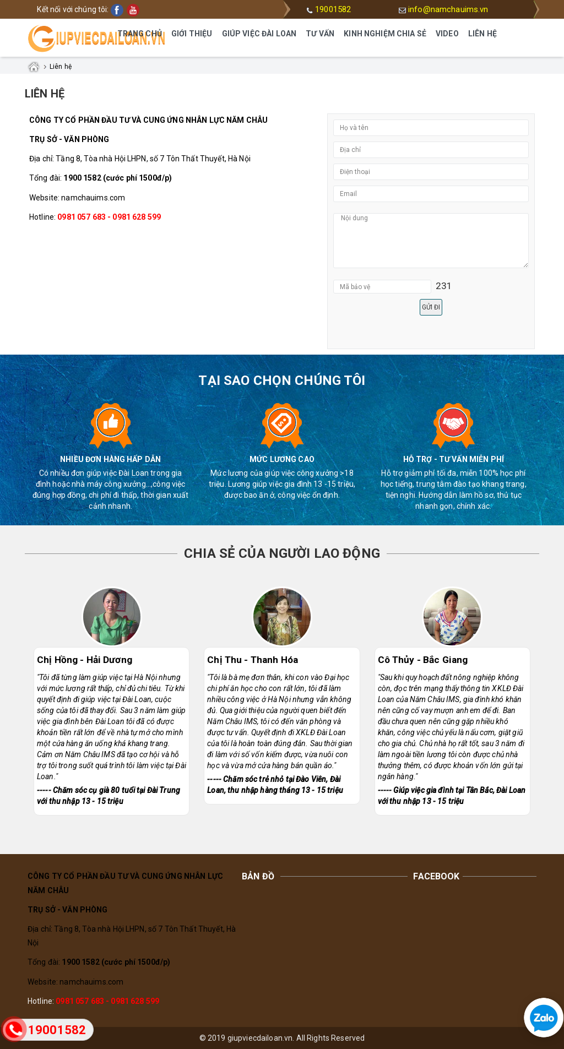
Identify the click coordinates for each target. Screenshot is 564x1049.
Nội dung (431, 240)
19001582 (333, 9)
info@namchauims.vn (448, 9)
